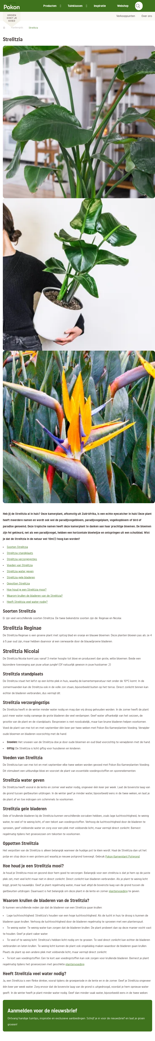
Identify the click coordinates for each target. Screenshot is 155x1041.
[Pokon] (12, 14)
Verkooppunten (125, 16)
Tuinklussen (75, 6)
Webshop (122, 6)
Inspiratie (100, 6)
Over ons (147, 16)
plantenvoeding (118, 891)
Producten (49, 6)
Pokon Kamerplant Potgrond (122, 856)
